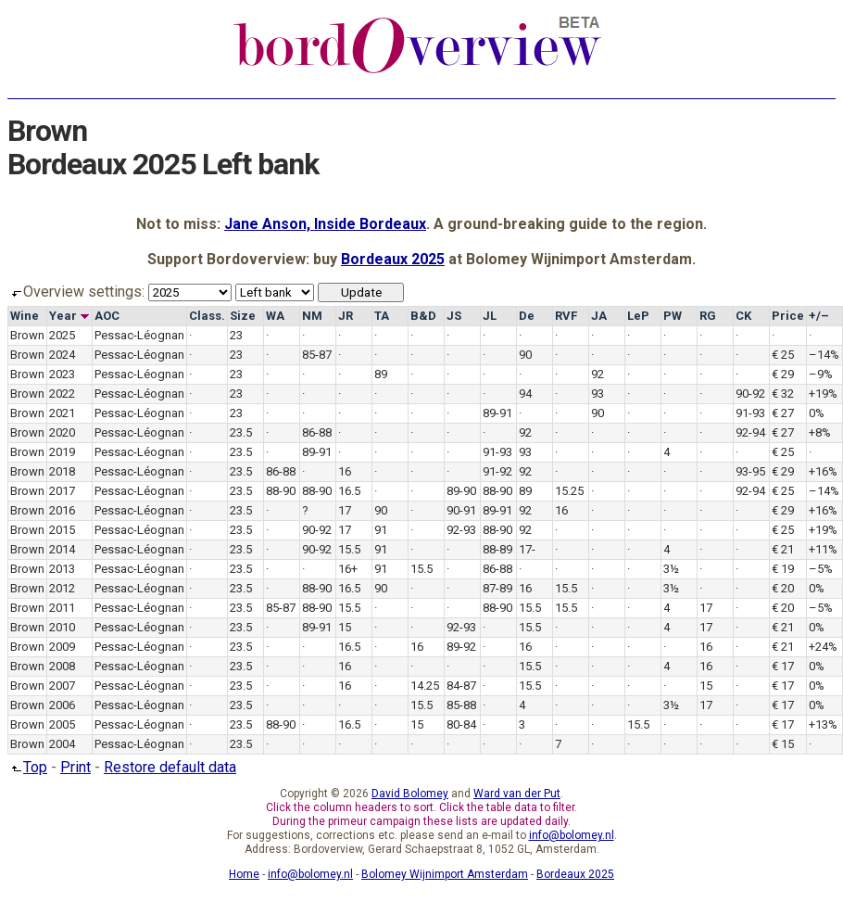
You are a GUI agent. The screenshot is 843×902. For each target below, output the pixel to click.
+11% (823, 549)
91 (380, 530)
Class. (207, 316)
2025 (62, 335)
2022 (62, 393)
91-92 (497, 471)
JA (599, 316)
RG (707, 316)
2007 (62, 685)
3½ (671, 569)
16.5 (349, 491)
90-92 (750, 393)
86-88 (317, 432)
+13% (823, 724)
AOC (107, 316)
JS (454, 316)
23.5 (241, 432)
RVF (566, 316)
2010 (62, 627)
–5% (821, 569)
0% (816, 413)
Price (788, 316)
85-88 (461, 705)
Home (244, 874)
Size (243, 316)
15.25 (569, 491)
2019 (62, 452)
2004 (62, 744)
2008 (62, 666)
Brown (27, 335)
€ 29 (783, 374)
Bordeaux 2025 (393, 259)
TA (381, 316)
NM (312, 316)
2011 (62, 608)
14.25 (424, 685)
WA (275, 316)
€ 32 (783, 393)
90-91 (461, 510)
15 (344, 627)
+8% (820, 432)
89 (380, 374)
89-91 (497, 413)
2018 (62, 471)
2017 (62, 491)
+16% (823, 471)
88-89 (497, 549)
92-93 (461, 530)
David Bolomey (409, 793)
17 (344, 510)
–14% (824, 355)
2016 (62, 510)
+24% (823, 647)
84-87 (461, 685)
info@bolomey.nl (571, 835)
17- (527, 549)
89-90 (461, 491)
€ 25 (783, 355)
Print (75, 767)
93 (597, 393)
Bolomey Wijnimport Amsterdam (444, 874)
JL (490, 316)
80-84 (461, 724)
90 (525, 355)
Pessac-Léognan (139, 335)
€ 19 (783, 569)
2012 (62, 588)
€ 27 (783, 413)
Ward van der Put (516, 793)
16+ (348, 569)
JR (345, 316)
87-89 (497, 588)
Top (27, 767)
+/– (819, 316)
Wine (24, 316)
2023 (62, 374)
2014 (62, 549)
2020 (62, 432)
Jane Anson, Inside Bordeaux (325, 224)
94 (525, 393)
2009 (62, 647)
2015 (62, 530)
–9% (821, 374)
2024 (62, 355)
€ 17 (783, 666)
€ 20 (783, 588)
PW (672, 316)
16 (344, 471)
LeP (638, 316)
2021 (62, 413)
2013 (62, 569)
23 (236, 335)
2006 (62, 705)
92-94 (750, 432)
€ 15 (783, 744)
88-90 (281, 491)
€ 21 (783, 549)
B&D (423, 316)
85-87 (317, 355)
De (527, 316)
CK (743, 316)
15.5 (349, 549)
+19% (823, 393)
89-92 (461, 647)
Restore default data (170, 767)
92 (597, 374)
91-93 (750, 413)
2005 (62, 724)
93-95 (750, 471)
